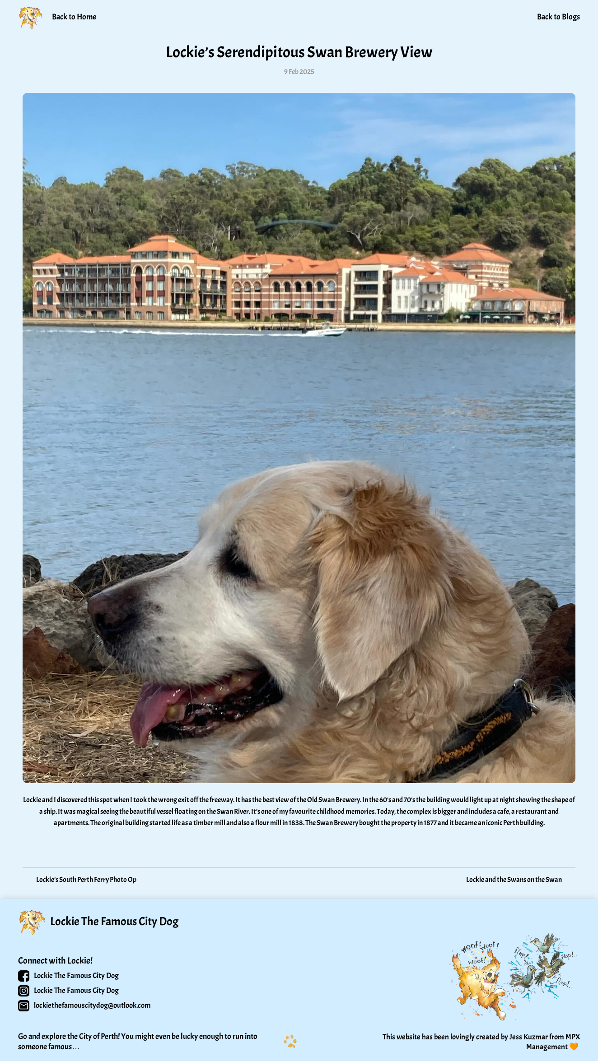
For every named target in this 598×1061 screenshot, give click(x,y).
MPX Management (553, 1042)
